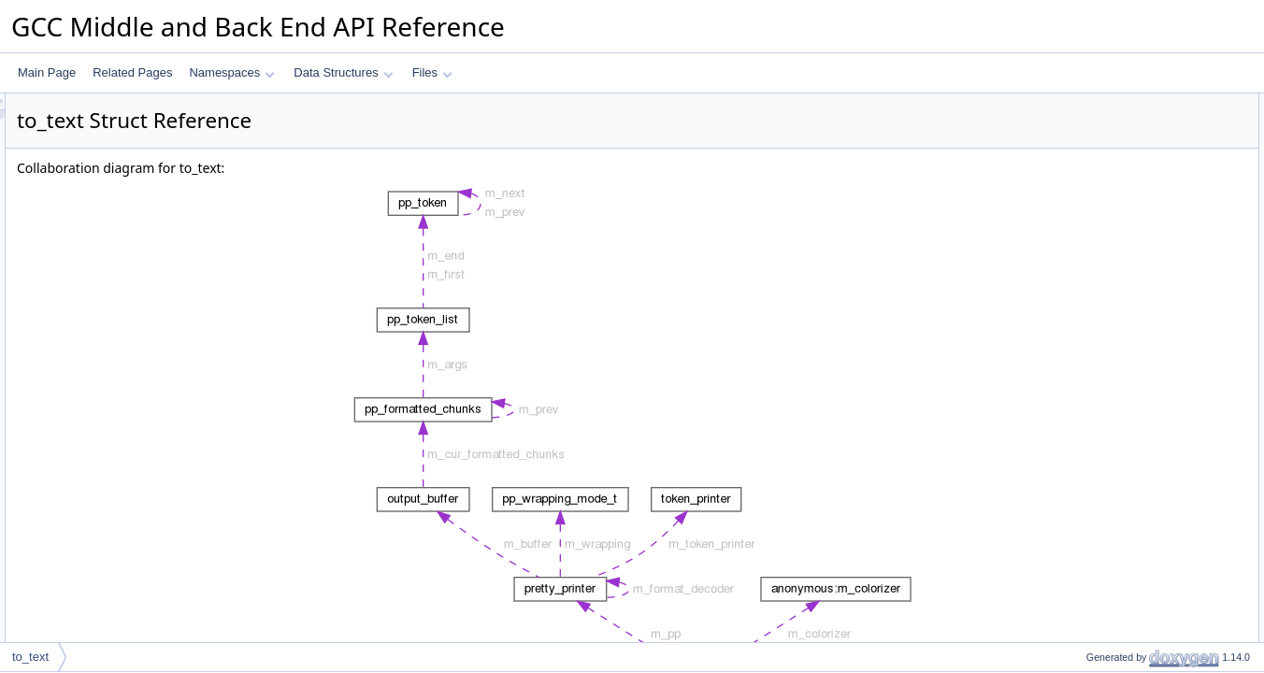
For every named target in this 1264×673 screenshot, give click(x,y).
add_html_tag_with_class (1133, 309)
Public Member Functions (1119, 144)
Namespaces (231, 72)
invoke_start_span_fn (1123, 535)
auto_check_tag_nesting (1131, 124)
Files (432, 72)
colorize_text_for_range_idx (1139, 453)
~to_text (1090, 206)
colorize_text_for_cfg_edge (1137, 473)
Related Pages (132, 72)
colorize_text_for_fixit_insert (1140, 494)
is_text (1086, 597)
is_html (1088, 617)
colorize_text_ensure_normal (1142, 432)
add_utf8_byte (1106, 371)
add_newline (1101, 556)
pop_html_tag (1104, 288)
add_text (1091, 391)
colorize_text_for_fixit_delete (1141, 515)
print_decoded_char (1120, 412)
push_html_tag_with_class (1136, 268)
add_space (1098, 329)
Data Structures (343, 72)
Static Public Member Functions (1135, 576)
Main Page (47, 72)
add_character (1106, 350)
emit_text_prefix (1110, 227)
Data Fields (1084, 638)
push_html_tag (1107, 247)
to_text (1087, 165)
